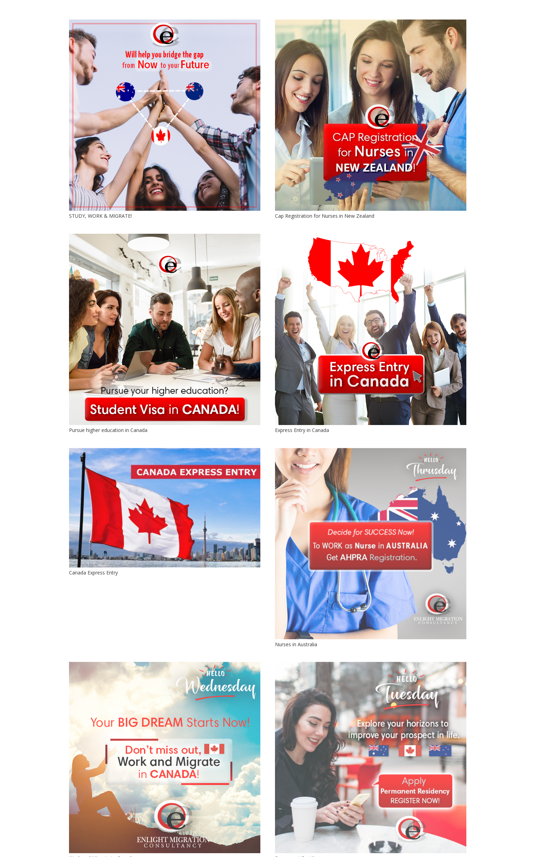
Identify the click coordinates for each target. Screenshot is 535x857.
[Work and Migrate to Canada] (164, 757)
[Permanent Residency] (370, 757)
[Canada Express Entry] (164, 508)
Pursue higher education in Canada (108, 430)
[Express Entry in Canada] (370, 329)
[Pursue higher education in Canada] (164, 329)
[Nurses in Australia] (370, 543)
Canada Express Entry (93, 572)
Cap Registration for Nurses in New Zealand (324, 216)
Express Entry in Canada (302, 430)
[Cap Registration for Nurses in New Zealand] (370, 115)
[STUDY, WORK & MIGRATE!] (164, 115)
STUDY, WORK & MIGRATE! (100, 216)
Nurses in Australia (296, 644)
